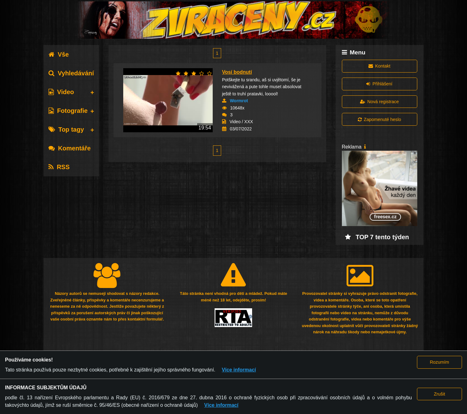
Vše (58, 54)
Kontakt (379, 65)
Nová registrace (379, 101)
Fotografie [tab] (68, 110)
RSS (58, 167)
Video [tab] (61, 91)
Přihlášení (379, 83)
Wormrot (239, 100)
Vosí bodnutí (237, 72)
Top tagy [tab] (66, 129)
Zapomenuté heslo (379, 119)
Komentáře (69, 148)
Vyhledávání (71, 73)
